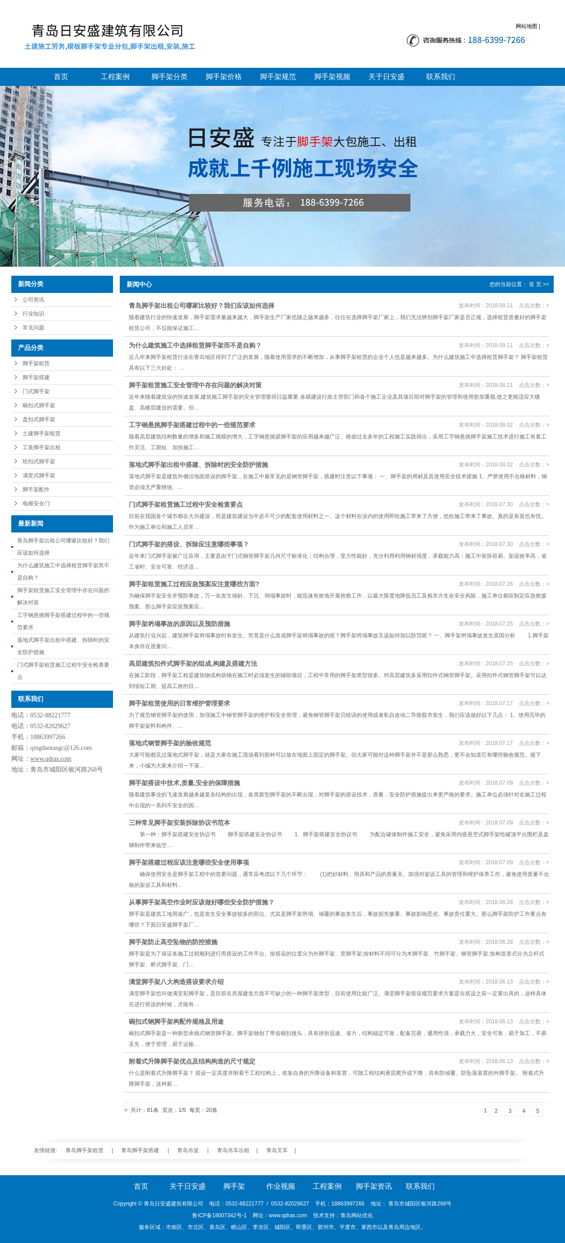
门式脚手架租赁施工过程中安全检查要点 (186, 504)
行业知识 (33, 314)
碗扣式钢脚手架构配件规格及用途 (176, 1021)
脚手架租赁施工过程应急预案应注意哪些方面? (194, 584)
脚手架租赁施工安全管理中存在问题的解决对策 (195, 385)
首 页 (535, 284)
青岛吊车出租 (233, 1150)
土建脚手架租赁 (42, 433)
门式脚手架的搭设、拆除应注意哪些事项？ (189, 544)
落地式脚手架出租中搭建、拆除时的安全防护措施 (198, 464)
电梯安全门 (36, 503)
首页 (61, 76)
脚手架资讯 (374, 1186)
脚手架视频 (332, 76)
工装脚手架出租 (42, 447)
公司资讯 (33, 300)
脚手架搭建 (36, 377)
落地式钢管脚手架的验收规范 (170, 743)
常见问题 (33, 328)
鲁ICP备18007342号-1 (219, 1215)
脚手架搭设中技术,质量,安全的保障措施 (184, 782)
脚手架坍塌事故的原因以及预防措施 (179, 623)
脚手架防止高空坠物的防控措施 (173, 942)
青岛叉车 (277, 1150)
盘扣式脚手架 (39, 419)
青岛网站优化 (356, 1215)
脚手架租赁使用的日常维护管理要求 (179, 703)
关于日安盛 (386, 76)
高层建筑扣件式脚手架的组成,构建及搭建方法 (193, 663)
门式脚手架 (36, 391)
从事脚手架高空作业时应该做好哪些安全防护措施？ (201, 902)
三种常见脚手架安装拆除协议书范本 (179, 822)
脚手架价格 (224, 76)
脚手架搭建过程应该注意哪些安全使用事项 (189, 862)
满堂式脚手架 (39, 475)
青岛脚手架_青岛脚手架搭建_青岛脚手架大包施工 (107, 38)
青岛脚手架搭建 (140, 1150)
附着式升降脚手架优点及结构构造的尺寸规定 (192, 1061)
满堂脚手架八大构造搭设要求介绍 (176, 981)
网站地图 (526, 26)
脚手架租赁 (36, 363)
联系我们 (440, 76)
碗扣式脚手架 (39, 405)
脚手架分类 (169, 76)
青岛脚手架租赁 (85, 1150)
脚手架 (234, 1186)
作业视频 (280, 1186)
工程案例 (115, 76)
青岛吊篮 (188, 1150)
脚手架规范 (278, 76)
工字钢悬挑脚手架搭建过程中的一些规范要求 (192, 424)
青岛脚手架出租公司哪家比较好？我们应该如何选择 (201, 305)
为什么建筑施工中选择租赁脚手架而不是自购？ (195, 345)
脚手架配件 (36, 489)
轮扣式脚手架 (39, 461)
